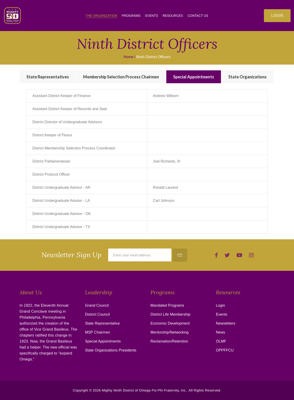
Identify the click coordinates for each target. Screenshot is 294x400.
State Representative (102, 323)
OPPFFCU (225, 350)
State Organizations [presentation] (247, 76)
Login (277, 15)
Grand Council (97, 305)
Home (128, 57)
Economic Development (170, 323)
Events (151, 15)
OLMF (221, 341)
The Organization (101, 15)
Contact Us (198, 15)
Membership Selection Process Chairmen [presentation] (121, 76)
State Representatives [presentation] (47, 76)
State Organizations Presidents (110, 350)
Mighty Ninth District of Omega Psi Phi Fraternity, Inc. (144, 390)
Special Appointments (103, 341)
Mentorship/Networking (169, 332)
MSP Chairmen (97, 332)
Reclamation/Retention (169, 341)
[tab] (48, 76)
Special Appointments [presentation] (193, 76)
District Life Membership (170, 314)
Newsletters (225, 323)
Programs (131, 15)
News (220, 332)
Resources (173, 15)
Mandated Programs (167, 305)
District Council (97, 314)
